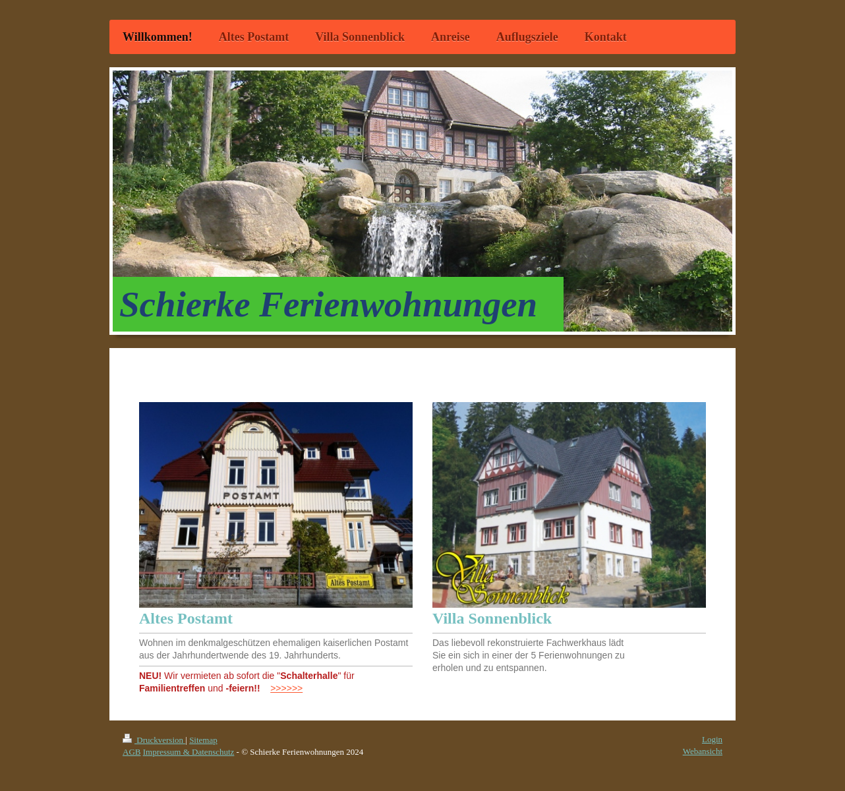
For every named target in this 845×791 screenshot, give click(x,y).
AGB (131, 752)
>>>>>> (286, 688)
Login (712, 739)
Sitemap (203, 740)
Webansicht (702, 751)
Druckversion (154, 740)
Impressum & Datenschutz (189, 752)
